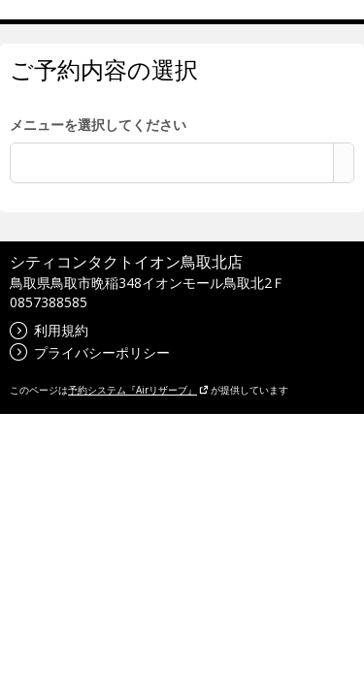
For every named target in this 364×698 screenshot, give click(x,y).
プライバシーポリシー (90, 352)
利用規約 (49, 330)
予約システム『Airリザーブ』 (138, 390)
